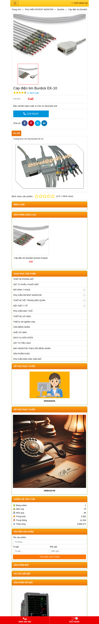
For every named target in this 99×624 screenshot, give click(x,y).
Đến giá (53, 547)
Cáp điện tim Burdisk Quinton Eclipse (31, 258)
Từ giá (16, 547)
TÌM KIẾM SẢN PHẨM (49, 557)
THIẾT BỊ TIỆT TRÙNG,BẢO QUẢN (49, 300)
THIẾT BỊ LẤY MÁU (22, 316)
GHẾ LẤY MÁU (20, 332)
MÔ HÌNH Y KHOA (49, 290)
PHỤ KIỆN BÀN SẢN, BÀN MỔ (27, 359)
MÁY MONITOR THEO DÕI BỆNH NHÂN (32, 348)
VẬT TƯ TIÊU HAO (22, 343)
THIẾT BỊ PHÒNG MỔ (23, 279)
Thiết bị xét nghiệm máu (24, 322)
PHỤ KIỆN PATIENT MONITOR (49, 295)
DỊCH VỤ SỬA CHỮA (23, 337)
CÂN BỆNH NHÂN (21, 327)
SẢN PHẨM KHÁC (21, 353)
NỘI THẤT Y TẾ (49, 306)
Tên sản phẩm (19, 537)
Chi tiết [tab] (16, 133)
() (79, 3)
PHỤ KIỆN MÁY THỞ (22, 311)
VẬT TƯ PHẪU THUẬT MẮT (26, 284)
